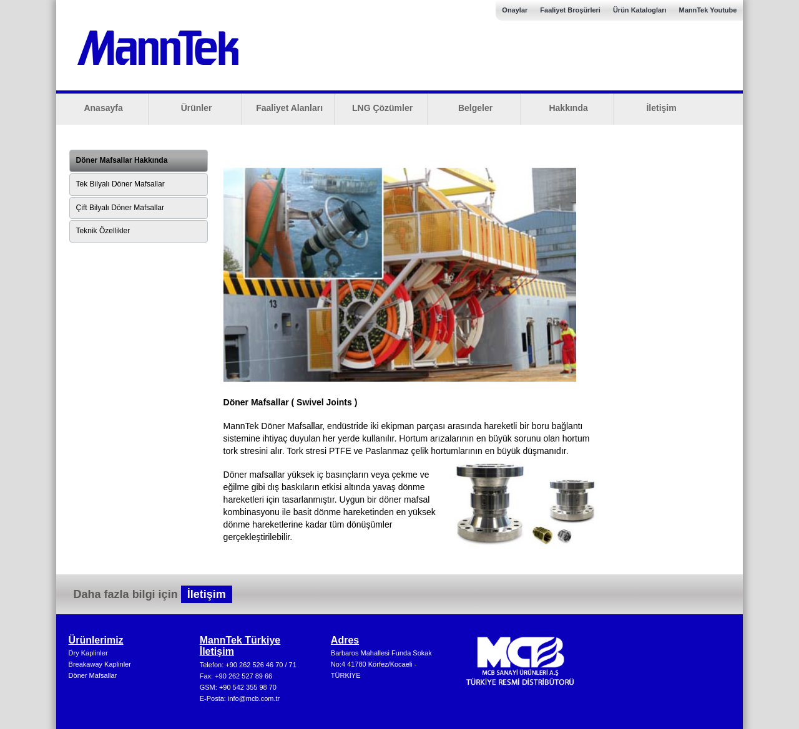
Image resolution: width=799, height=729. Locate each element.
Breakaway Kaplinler (100, 664)
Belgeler (475, 108)
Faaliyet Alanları (289, 108)
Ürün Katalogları (640, 10)
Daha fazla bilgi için (153, 594)
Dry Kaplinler (88, 653)
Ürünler (196, 108)
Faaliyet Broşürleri (570, 10)
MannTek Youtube (708, 10)
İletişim (661, 108)
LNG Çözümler (382, 108)
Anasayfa (103, 108)
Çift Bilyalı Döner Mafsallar (120, 207)
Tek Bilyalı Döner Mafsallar (120, 184)
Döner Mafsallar (93, 675)
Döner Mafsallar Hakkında (122, 160)
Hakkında (568, 108)
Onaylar (514, 10)
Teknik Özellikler (103, 230)
